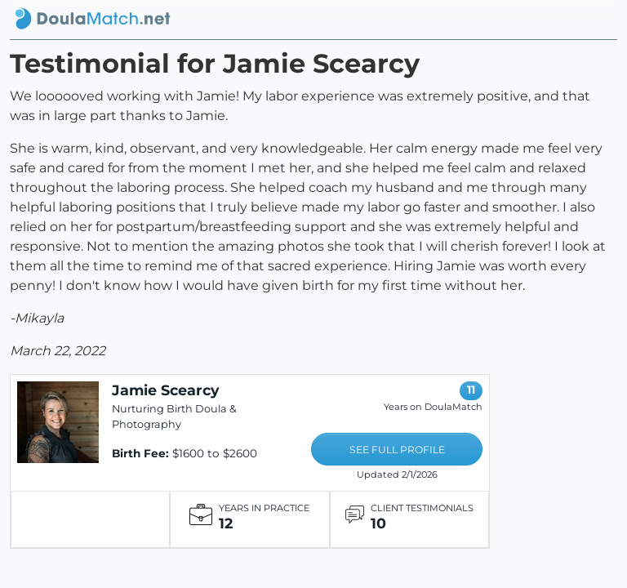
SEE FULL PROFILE (397, 449)
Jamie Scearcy (166, 390)
